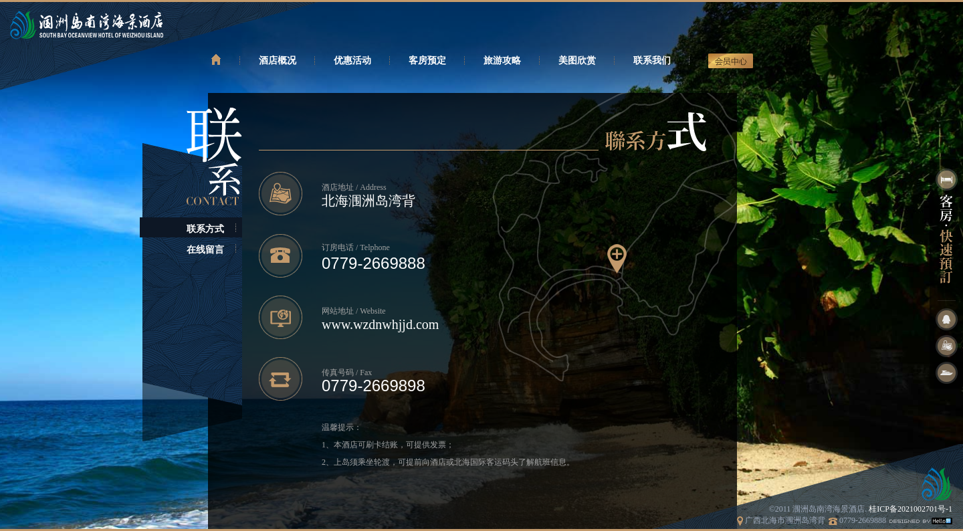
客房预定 (427, 61)
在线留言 (205, 250)
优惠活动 (352, 61)
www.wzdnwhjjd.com (380, 324)
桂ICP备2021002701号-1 (910, 509)
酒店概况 (277, 61)
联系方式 (205, 229)
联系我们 (652, 61)
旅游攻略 (502, 61)
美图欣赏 (577, 61)
